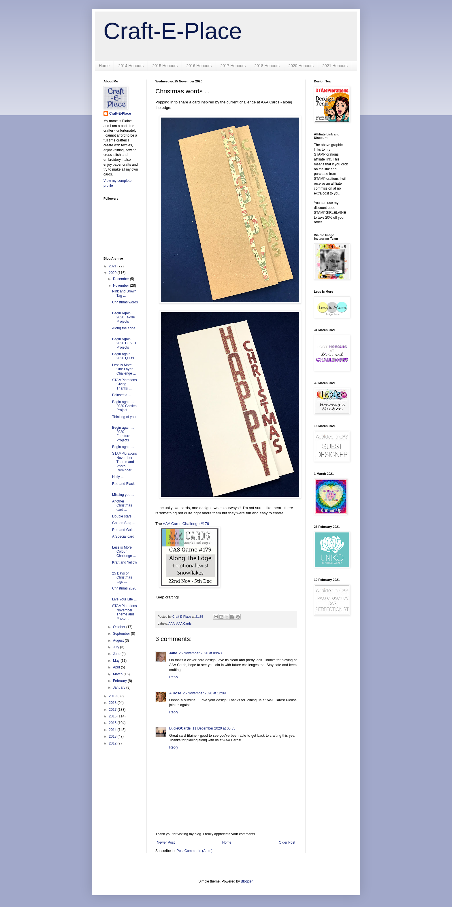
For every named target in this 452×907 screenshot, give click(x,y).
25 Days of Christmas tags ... (122, 577)
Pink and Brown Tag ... (124, 293)
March (118, 674)
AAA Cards (183, 623)
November (121, 286)
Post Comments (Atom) (194, 851)
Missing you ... (123, 495)
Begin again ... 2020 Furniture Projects (123, 434)
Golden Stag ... (123, 523)
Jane (173, 653)
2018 (113, 703)
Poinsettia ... (121, 395)
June (117, 654)
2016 (113, 716)
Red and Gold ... (124, 530)
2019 (113, 696)
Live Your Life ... (124, 599)
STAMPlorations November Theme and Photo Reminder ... (124, 461)
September (122, 634)
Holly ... (118, 477)
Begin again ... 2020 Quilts (123, 356)
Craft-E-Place (172, 31)
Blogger (247, 881)
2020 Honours (301, 65)
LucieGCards (180, 728)
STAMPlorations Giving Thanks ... (124, 384)
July (116, 647)
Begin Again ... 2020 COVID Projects (124, 343)
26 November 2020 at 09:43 (200, 653)
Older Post (287, 842)
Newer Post (166, 842)
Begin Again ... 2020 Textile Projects (123, 317)
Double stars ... (123, 516)
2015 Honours (165, 65)
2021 (113, 266)
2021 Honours (335, 65)
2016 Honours (199, 65)
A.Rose (175, 693)
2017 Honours (233, 65)
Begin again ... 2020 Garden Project (124, 406)
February (120, 681)
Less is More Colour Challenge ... (124, 551)
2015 (113, 723)
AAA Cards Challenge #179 (186, 523)
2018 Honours (267, 65)
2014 (113, 730)
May (116, 661)
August (119, 640)
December (121, 279)
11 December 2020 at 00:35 (214, 728)
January (119, 687)
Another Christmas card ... (122, 505)
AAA (171, 623)
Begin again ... (123, 447)
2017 (113, 710)
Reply (173, 677)
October (119, 627)
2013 (113, 736)
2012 (113, 743)
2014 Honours (131, 65)
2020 (113, 273)
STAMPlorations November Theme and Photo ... (124, 612)
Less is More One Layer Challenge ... (124, 369)
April (117, 667)
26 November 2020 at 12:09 (204, 693)
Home (104, 65)
